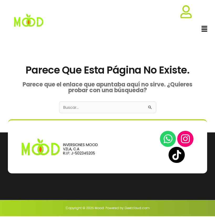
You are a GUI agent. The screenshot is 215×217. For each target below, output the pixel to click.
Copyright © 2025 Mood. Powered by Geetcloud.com (108, 208)
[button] (204, 29)
